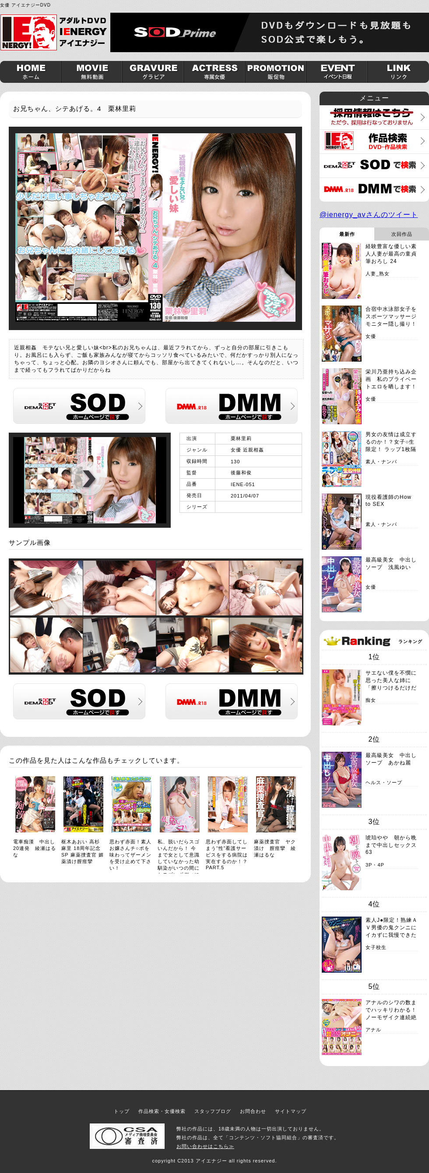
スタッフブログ (212, 1111)
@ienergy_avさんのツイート (369, 214)
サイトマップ (290, 1111)
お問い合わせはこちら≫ (205, 1146)
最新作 (347, 234)
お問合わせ (253, 1111)
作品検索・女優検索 (162, 1111)
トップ (122, 1111)
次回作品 (401, 234)
